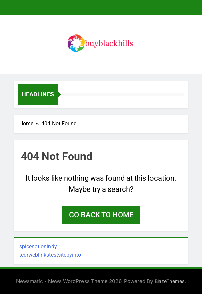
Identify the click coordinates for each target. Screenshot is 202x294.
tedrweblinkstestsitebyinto (50, 255)
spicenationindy (38, 246)
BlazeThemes (170, 281)
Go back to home (101, 215)
